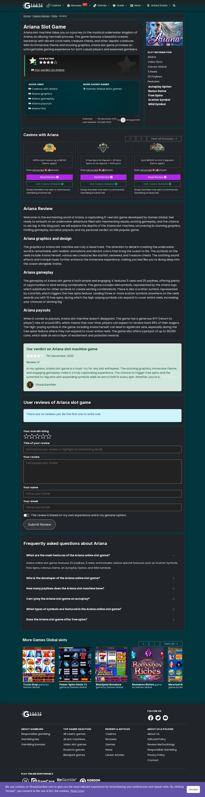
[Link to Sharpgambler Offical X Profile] (158, 717)
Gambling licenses (33, 744)
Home (26, 16)
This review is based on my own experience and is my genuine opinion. (79, 515)
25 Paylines (155, 76)
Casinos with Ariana (43, 89)
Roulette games (74, 749)
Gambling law (30, 739)
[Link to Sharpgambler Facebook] (150, 717)
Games (103, 5)
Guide (121, 5)
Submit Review (39, 524)
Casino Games (41, 16)
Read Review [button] (49, 177)
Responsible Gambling (162, 749)
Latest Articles (114, 755)
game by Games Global (36, 686)
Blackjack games (74, 755)
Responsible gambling (35, 734)
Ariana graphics (40, 93)
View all (171, 644)
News (138, 5)
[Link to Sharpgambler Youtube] (165, 717)
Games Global (157, 67)
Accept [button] (193, 789)
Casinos (57, 5)
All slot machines (74, 739)
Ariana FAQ (37, 108)
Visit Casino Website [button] (49, 184)
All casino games (74, 734)
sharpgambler (133, 120)
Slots (54, 16)
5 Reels (152, 71)
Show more (170, 377)
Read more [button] (77, 790)
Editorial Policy (157, 739)
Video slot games (75, 744)
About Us (153, 734)
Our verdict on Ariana (47, 70)
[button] (102, 555)
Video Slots (155, 62)
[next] (141, 138)
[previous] (130, 138)
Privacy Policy (156, 755)
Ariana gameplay (41, 98)
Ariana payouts (40, 103)
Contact (153, 760)
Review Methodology (161, 744)
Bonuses (80, 5)
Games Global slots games (102, 89)
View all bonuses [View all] (164, 139)
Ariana (44, 362)
